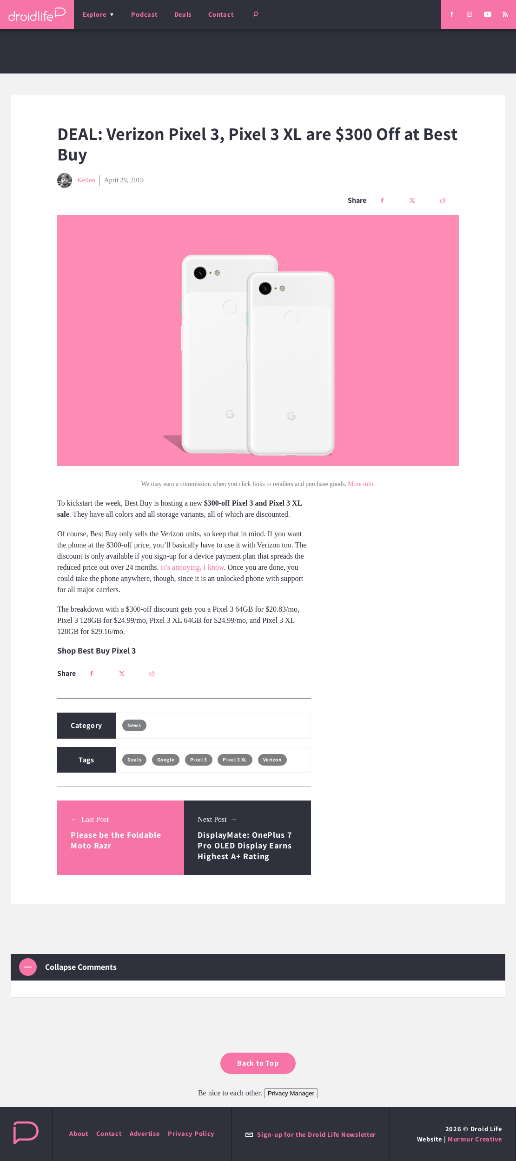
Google (165, 759)
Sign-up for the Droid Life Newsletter (310, 1134)
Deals (183, 14)
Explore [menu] (94, 14)
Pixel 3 (198, 759)
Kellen (76, 180)
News (134, 725)
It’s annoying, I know (192, 567)
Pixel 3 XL (235, 759)
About (78, 1133)
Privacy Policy (191, 1133)
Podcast (144, 14)
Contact (220, 14)
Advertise (145, 1133)
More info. (361, 483)
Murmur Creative (475, 1138)
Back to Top (258, 1063)
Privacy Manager (291, 1093)
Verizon (272, 759)
